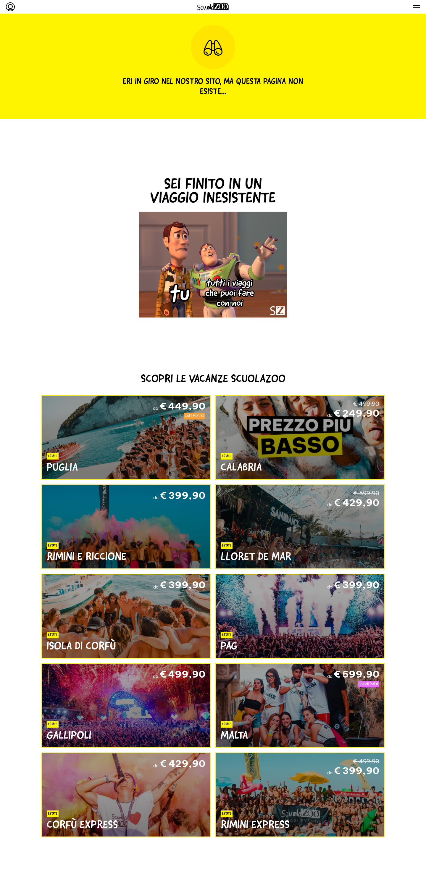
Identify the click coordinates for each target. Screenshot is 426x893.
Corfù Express (82, 824)
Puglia (62, 467)
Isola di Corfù (81, 645)
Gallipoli (69, 735)
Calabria (241, 467)
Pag (229, 645)
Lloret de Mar (256, 556)
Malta (234, 735)
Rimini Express (255, 824)
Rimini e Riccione (86, 556)
